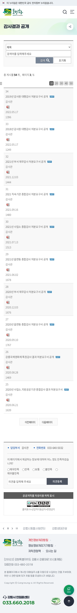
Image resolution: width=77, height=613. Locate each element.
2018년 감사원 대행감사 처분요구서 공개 (27, 129)
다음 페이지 (49, 422)
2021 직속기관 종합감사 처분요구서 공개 (27, 194)
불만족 (48, 469)
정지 (8, 528)
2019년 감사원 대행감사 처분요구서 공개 (27, 96)
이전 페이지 (27, 422)
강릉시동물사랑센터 (34, 528)
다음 (12, 528)
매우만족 (14, 469)
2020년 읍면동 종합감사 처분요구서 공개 (27, 324)
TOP (69, 601)
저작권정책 (34, 551)
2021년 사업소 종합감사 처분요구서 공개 (27, 226)
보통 (37, 469)
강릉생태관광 (59, 528)
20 (56, 83)
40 (66, 83)
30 (61, 83)
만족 (27, 469)
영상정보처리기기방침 (40, 545)
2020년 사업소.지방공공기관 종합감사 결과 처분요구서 (34, 389)
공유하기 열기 (70, 26)
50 (71, 83)
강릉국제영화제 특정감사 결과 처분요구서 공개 (30, 357)
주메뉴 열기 (72, 11)
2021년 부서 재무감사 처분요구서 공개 (26, 161)
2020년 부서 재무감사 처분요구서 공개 (26, 292)
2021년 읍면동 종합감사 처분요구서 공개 (27, 259)
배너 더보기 (17, 528)
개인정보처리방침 (38, 540)
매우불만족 (13, 473)
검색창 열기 (64, 11)
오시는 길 (51, 551)
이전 (3, 528)
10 (51, 83)
